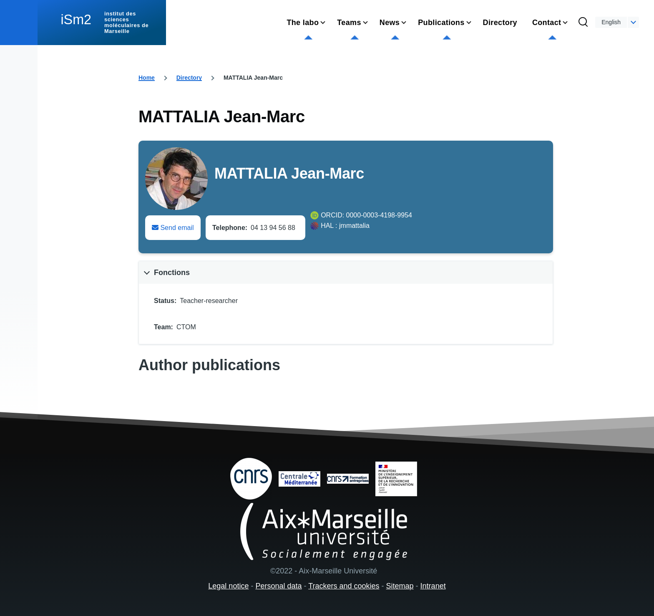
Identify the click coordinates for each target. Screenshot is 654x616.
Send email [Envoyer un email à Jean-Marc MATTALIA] (173, 227)
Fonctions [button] (172, 272)
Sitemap (400, 586)
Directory (189, 77)
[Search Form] (583, 22)
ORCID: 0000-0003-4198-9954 (366, 215)
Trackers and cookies (343, 586)
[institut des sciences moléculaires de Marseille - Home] (102, 22)
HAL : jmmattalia (345, 225)
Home (146, 77)
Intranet (433, 586)
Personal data (278, 586)
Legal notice (228, 586)
